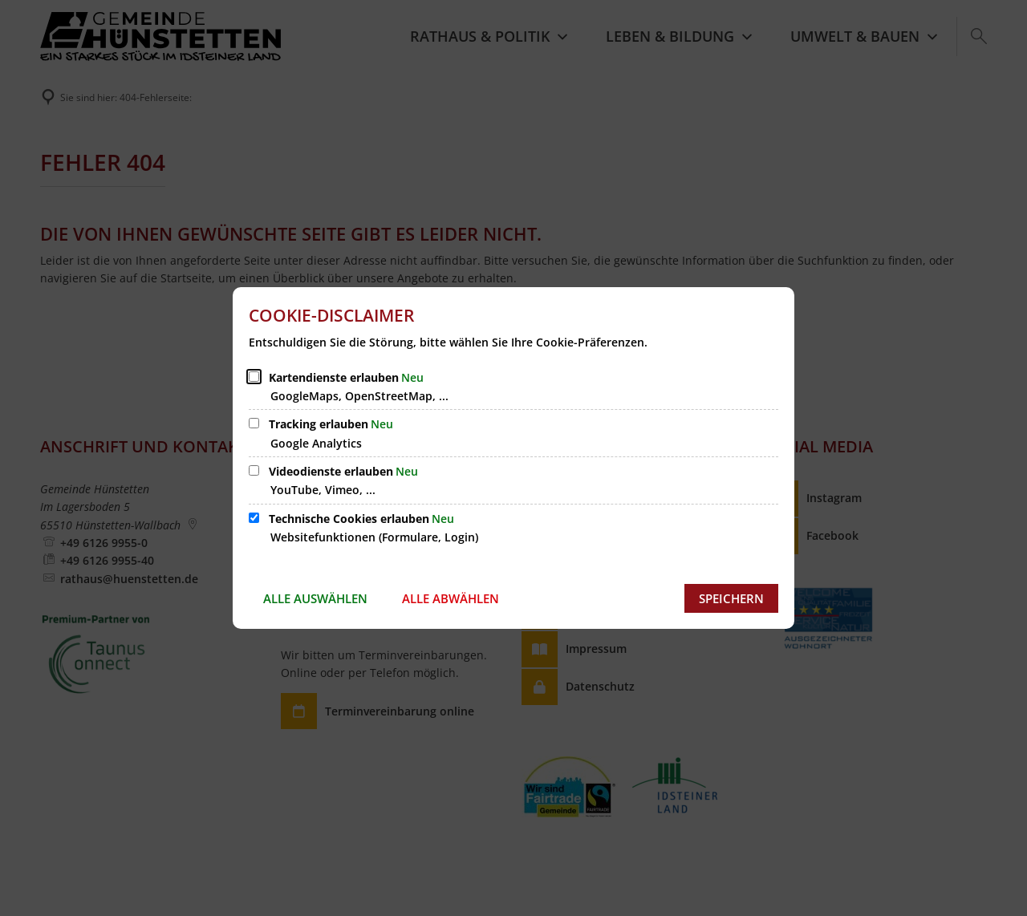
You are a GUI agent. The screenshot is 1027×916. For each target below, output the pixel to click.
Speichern (731, 598)
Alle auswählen (315, 598)
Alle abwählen (450, 598)
